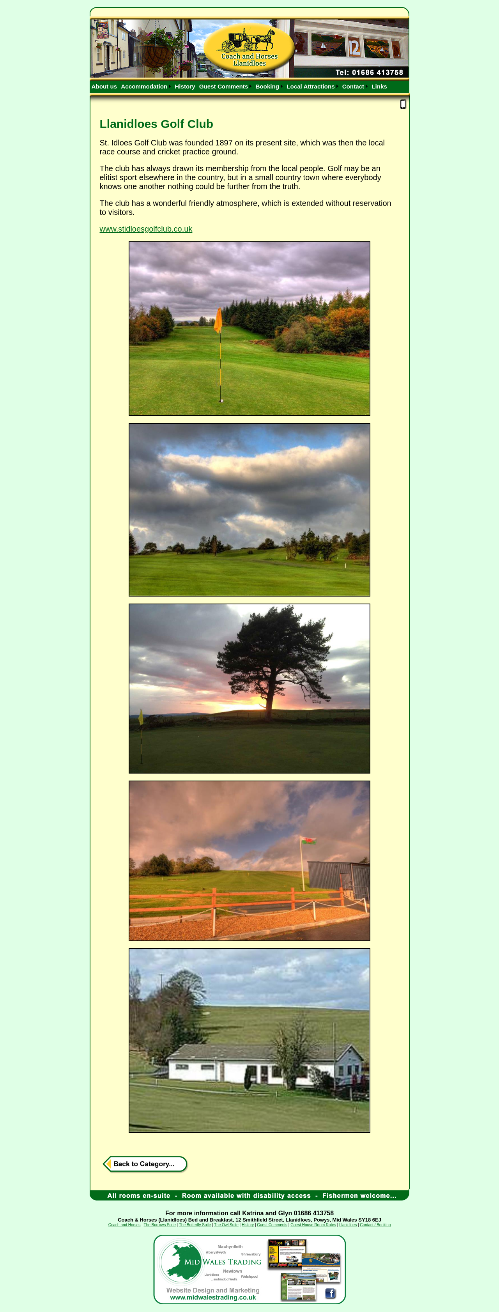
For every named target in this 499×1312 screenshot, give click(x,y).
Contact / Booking (375, 1225)
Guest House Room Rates (313, 1225)
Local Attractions (311, 86)
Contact (353, 86)
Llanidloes (348, 1225)
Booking (267, 86)
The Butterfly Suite (195, 1225)
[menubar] (239, 86)
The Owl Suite (226, 1225)
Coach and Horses (124, 1225)
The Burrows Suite (160, 1225)
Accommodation (144, 86)
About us (104, 86)
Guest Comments (223, 86)
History (185, 86)
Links (379, 86)
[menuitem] (104, 86)
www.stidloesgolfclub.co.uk (146, 229)
